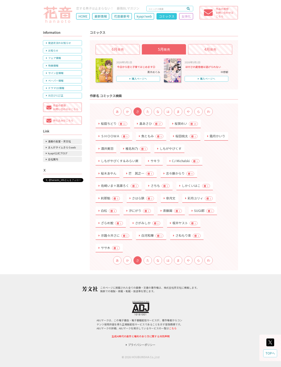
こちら (173, 328)
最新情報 (100, 16)
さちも (159, 185)
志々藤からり (179, 173)
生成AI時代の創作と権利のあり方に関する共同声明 (141, 336)
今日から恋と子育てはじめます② (136, 67)
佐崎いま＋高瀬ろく (119, 185)
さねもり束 (187, 235)
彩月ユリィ (199, 198)
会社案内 (52, 159)
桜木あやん (107, 173)
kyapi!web (144, 16)
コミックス (166, 16)
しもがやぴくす (169, 148)
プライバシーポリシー (140, 345)
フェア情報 (53, 58)
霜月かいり (216, 136)
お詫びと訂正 (54, 95)
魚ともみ (151, 136)
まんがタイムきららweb (61, 147)
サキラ (154, 160)
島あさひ (150, 123)
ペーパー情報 (54, 80)
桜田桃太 (185, 136)
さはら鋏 (142, 198)
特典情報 (52, 65)
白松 (108, 210)
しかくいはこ (194, 185)
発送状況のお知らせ (58, 43)
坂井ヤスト (183, 223)
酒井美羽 (106, 148)
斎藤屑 (171, 210)
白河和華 (151, 235)
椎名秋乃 (135, 148)
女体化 (186, 16)
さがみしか (146, 223)
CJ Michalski (184, 160)
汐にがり (138, 210)
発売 (118, 49)
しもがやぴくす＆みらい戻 (118, 160)
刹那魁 (109, 198)
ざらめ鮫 (111, 223)
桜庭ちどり (113, 123)
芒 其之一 (140, 173)
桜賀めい (185, 123)
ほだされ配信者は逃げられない (203, 67)
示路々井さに (114, 235)
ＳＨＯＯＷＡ (114, 136)
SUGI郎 (203, 210)
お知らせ (52, 50)
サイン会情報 (54, 73)
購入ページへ (138, 78)
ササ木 (109, 247)
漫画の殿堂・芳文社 (58, 141)
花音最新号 (122, 16)
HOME (82, 16)
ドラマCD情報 (55, 88)
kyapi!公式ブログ (57, 153)
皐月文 (169, 198)
